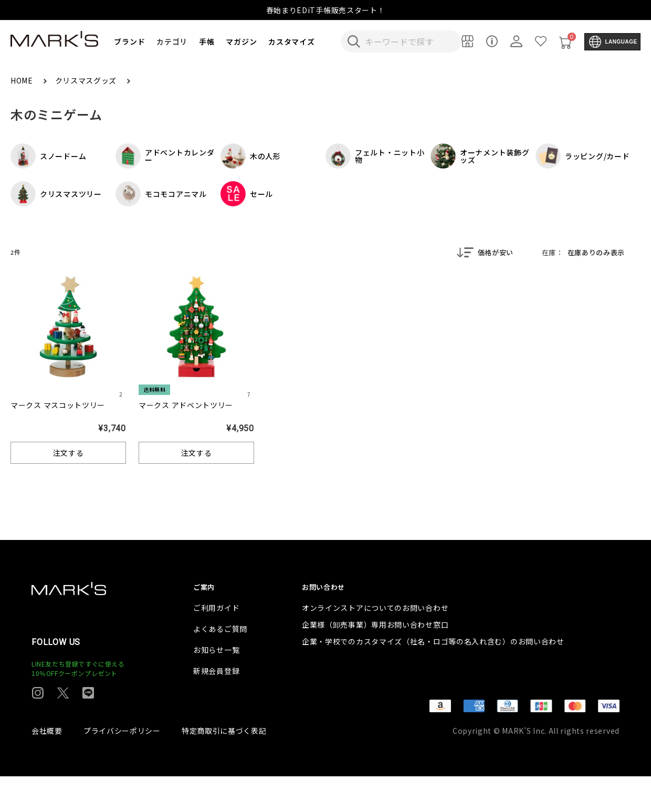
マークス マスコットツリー (57, 406)
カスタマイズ (291, 41)
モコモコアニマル (161, 193)
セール (246, 193)
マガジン (241, 41)
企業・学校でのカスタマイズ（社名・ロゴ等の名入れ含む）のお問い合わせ (433, 666)
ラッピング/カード (582, 156)
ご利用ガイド (216, 632)
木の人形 (250, 156)
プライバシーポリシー (122, 755)
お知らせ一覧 (216, 674)
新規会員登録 (216, 695)
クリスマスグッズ (87, 80)
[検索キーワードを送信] (354, 41)
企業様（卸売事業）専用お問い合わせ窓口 (375, 649)
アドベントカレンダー (165, 156)
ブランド (129, 41)
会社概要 (47, 755)
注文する (68, 454)
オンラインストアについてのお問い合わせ (375, 632)
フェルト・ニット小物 (375, 156)
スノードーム (48, 156)
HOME (22, 80)
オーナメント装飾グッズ (479, 156)
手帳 (206, 41)
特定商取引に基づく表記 (224, 755)
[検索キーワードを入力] (408, 41)
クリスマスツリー (56, 193)
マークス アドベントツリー (186, 406)
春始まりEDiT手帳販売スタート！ (325, 10)
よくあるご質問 (220, 653)
